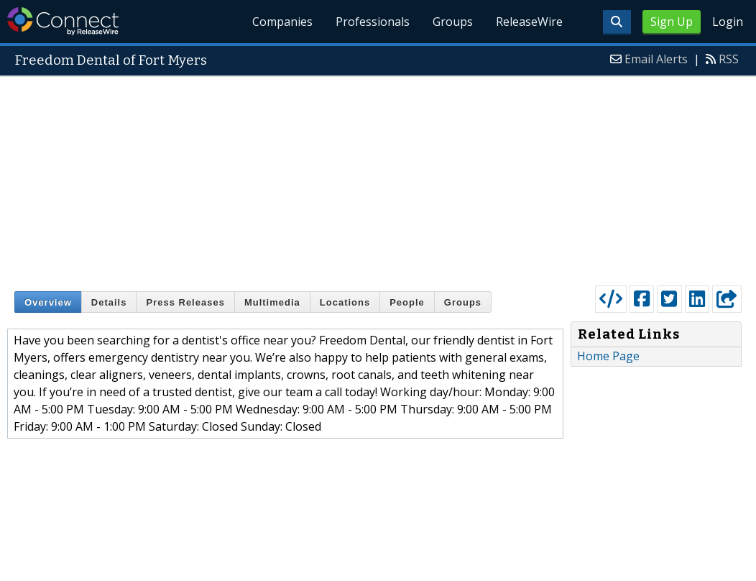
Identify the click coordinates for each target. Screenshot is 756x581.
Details (109, 302)
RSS (729, 59)
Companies (282, 21)
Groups (453, 21)
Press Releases (185, 302)
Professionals (373, 21)
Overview (48, 302)
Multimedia (272, 302)
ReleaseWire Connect (63, 21)
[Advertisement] (378, 177)
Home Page (608, 356)
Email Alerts (656, 59)
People (407, 302)
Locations (345, 302)
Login (727, 21)
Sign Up (671, 21)
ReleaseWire (529, 21)
